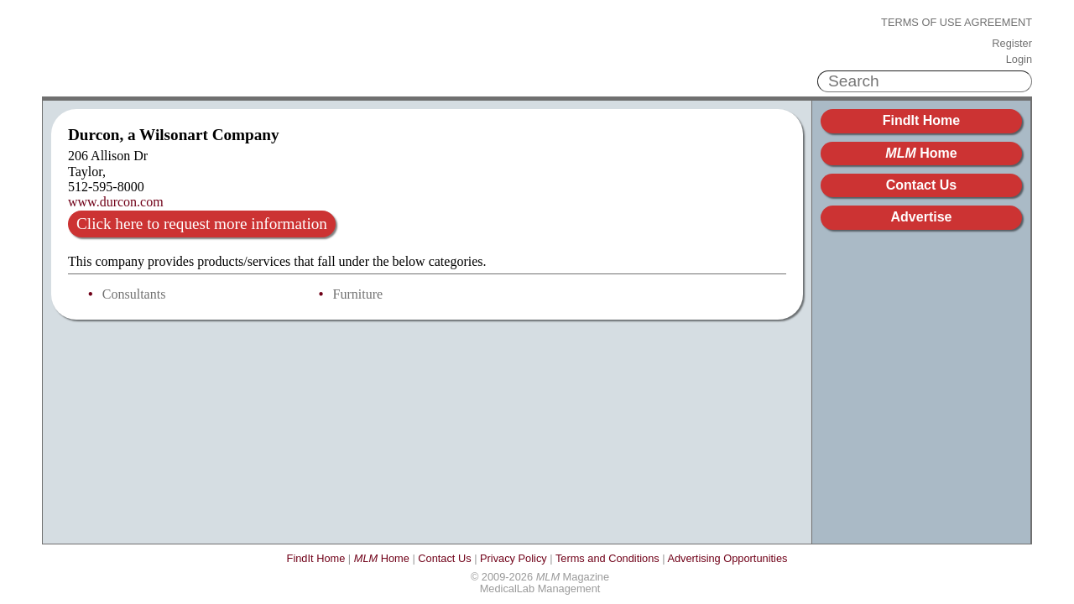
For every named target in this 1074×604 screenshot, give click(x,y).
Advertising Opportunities (727, 558)
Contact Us (921, 185)
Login (1019, 59)
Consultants (134, 294)
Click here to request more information (201, 223)
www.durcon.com (116, 202)
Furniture (358, 294)
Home (921, 153)
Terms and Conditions (607, 558)
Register (1012, 43)
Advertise (921, 217)
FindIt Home (921, 120)
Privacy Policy (513, 558)
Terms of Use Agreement (956, 23)
